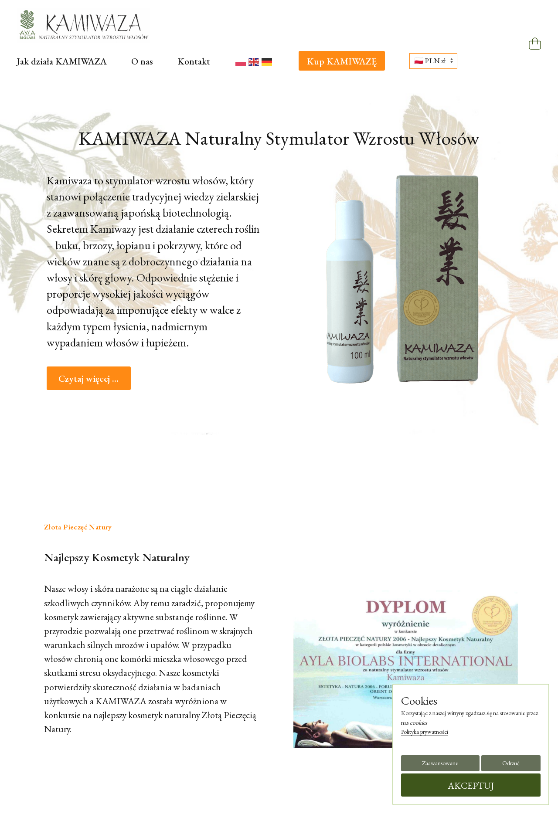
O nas (142, 61)
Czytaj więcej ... (88, 378)
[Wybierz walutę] (433, 61)
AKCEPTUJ (471, 785)
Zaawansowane (440, 763)
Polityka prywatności (424, 732)
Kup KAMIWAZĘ (342, 61)
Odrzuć (511, 763)
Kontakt (193, 61)
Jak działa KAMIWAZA (62, 61)
